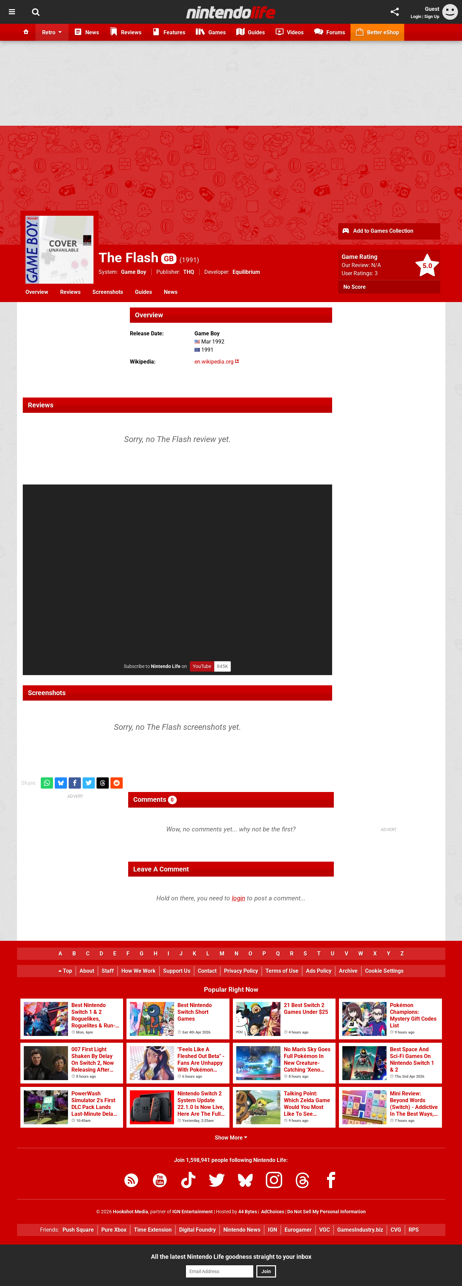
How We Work (138, 971)
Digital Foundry (197, 1230)
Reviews (70, 292)
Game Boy (133, 272)
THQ (188, 272)
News (170, 292)
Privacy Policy (241, 971)
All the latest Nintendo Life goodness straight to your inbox (231, 1256)
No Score (354, 287)
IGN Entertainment (192, 1212)
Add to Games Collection (377, 231)
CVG (396, 1230)
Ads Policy (318, 971)
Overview (36, 292)
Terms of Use (282, 971)
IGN (272, 1230)
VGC (324, 1230)
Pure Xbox (113, 1230)
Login (416, 16)
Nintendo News (241, 1230)
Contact (207, 971)
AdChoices (272, 1212)
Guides (143, 292)
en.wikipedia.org (216, 361)
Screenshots (107, 292)
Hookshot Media (130, 1212)
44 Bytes (247, 1212)
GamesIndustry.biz (360, 1230)
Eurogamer (298, 1230)
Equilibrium (246, 272)
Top (65, 971)
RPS (414, 1230)
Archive (348, 971)
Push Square (78, 1230)
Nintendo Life (166, 666)
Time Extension (153, 1230)
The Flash (137, 258)
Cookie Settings (384, 971)
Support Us (176, 971)
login (238, 898)
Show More (231, 1137)
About (87, 971)
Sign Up (431, 16)
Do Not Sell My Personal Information (326, 1212)
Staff (108, 971)
